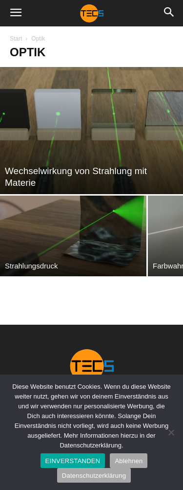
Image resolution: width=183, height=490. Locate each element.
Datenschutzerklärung (94, 475)
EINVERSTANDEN (73, 461)
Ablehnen (128, 461)
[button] (15, 13)
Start (16, 38)
